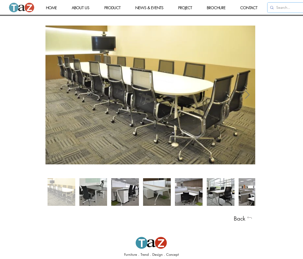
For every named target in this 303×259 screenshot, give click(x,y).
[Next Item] (247, 94)
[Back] (242, 218)
